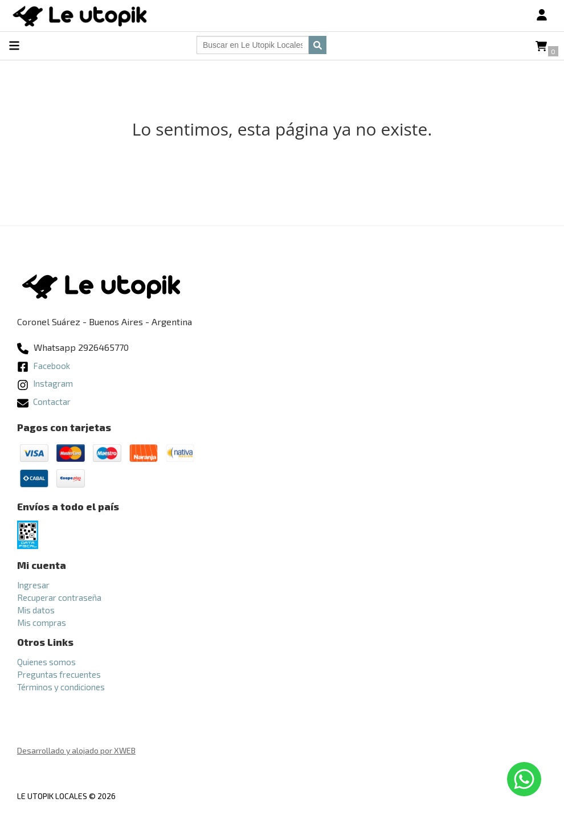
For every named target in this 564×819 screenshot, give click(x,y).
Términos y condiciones (61, 687)
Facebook (43, 366)
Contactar (44, 401)
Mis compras (41, 622)
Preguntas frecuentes (59, 674)
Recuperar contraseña (59, 597)
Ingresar (33, 585)
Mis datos (36, 610)
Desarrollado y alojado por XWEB (76, 750)
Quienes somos (46, 662)
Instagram (45, 383)
